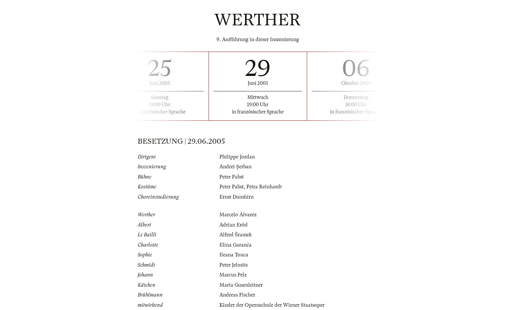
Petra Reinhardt (264, 187)
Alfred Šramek (235, 235)
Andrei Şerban (235, 167)
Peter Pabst (231, 177)
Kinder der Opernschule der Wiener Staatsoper (272, 305)
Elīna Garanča (235, 245)
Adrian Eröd (233, 225)
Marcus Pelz (233, 275)
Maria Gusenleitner (241, 285)
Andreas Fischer (237, 295)
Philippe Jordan (237, 157)
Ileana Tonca (233, 255)
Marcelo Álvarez (238, 215)
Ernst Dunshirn (236, 197)
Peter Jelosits (233, 265)
